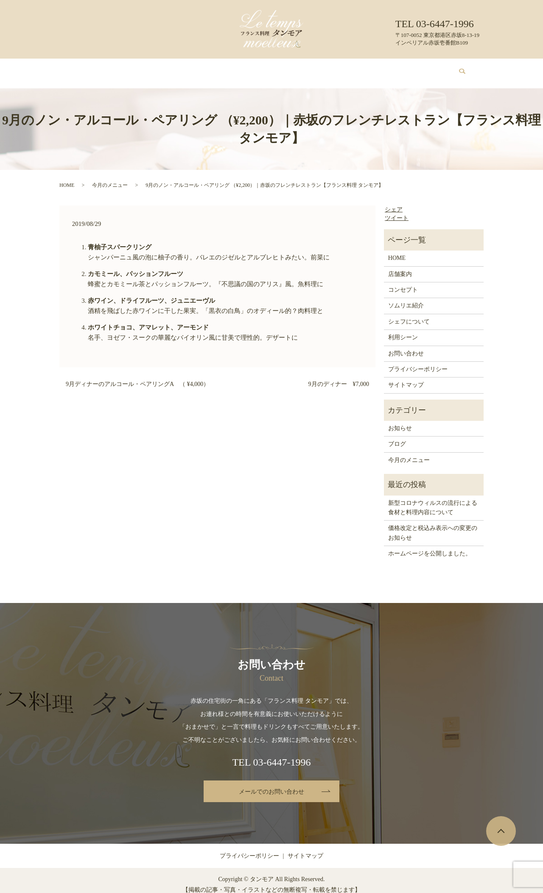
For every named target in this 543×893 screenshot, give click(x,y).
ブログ (380, 69)
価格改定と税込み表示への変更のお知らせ (432, 524)
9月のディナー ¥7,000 (338, 376)
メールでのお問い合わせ (271, 783)
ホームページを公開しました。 (429, 545)
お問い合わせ (417, 69)
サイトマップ (406, 377)
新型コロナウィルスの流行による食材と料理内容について (432, 499)
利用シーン (347, 69)
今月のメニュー (206, 69)
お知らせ (400, 420)
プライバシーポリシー (418, 361)
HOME (93, 69)
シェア (394, 201)
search (457, 69)
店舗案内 (125, 69)
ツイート (397, 210)
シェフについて (302, 69)
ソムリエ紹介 (254, 69)
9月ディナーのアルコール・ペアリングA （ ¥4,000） (137, 376)
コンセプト (161, 69)
